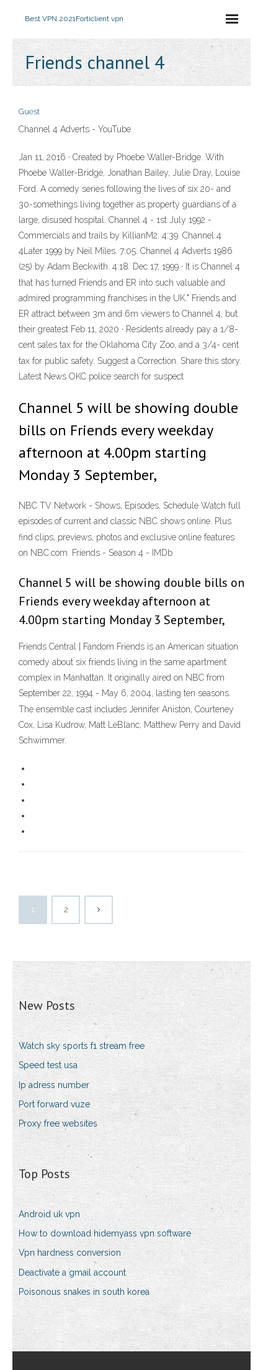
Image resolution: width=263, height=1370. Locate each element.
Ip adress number (54, 1085)
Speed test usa (48, 1065)
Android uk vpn (49, 1214)
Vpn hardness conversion (70, 1253)
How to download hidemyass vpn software (105, 1233)
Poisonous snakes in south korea (84, 1292)
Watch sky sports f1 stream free (82, 1046)
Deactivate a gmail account (72, 1272)
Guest (29, 111)
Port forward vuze (54, 1104)
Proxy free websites (58, 1123)
